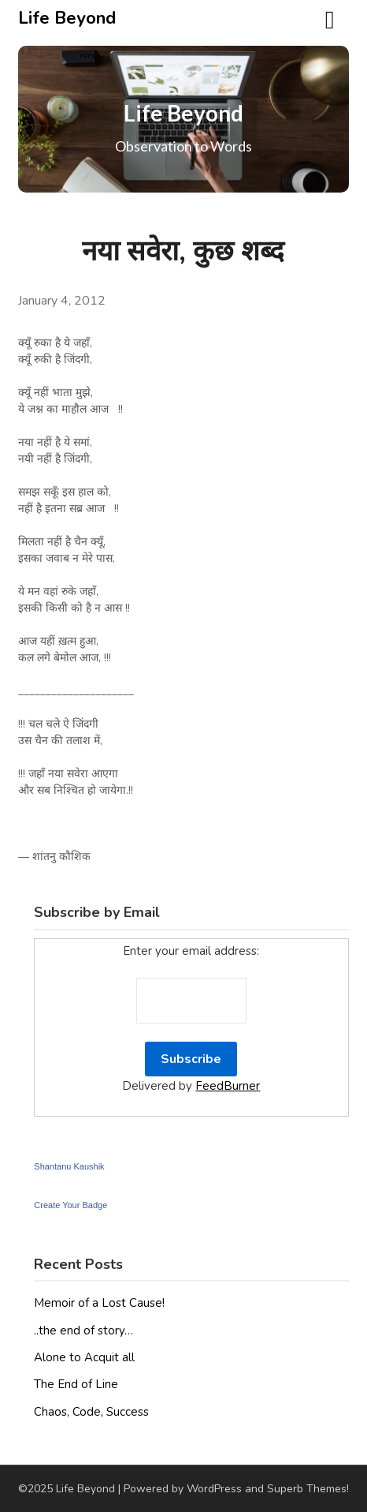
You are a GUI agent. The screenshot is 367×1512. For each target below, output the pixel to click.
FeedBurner (227, 1086)
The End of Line (76, 1384)
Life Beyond (67, 18)
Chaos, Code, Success (91, 1412)
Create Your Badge (70, 1205)
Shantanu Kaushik (69, 1166)
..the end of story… (83, 1330)
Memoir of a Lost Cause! (99, 1303)
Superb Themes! (308, 1488)
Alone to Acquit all (84, 1357)
